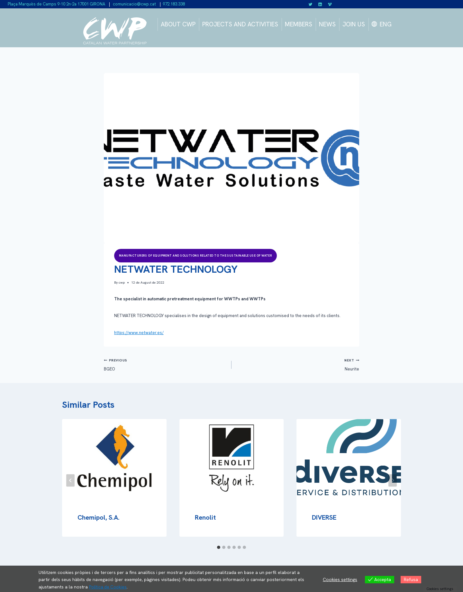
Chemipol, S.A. (98, 517)
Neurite (297, 364)
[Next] (392, 480)
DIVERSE (324, 517)
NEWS (327, 24)
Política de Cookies (109, 587)
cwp (122, 282)
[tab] (218, 547)
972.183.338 (174, 4)
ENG (386, 24)
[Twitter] (310, 4)
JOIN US (353, 24)
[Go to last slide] (70, 480)
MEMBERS (298, 24)
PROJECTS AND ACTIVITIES (240, 24)
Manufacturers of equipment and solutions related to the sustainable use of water (195, 256)
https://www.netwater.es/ (139, 332)
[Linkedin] (320, 4)
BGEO (165, 364)
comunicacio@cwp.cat (134, 4)
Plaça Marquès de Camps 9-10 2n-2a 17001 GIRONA (56, 4)
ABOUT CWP (178, 24)
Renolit (205, 517)
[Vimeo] (329, 4)
